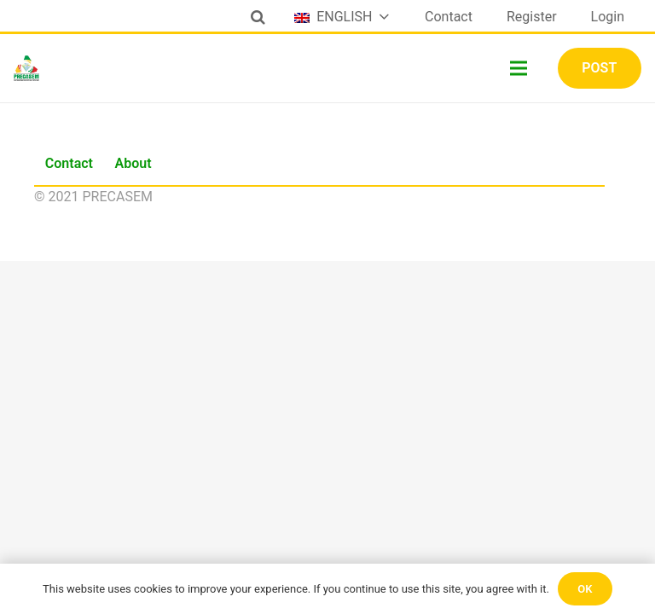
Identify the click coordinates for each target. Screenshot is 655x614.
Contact (69, 163)
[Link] (26, 68)
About (133, 163)
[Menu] (519, 68)
